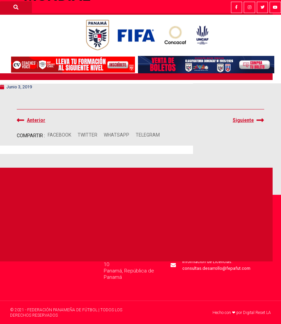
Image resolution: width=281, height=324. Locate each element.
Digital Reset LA (257, 312)
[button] (59, 135)
